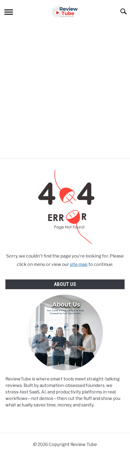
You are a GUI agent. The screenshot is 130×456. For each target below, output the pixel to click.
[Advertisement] (65, 90)
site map (78, 264)
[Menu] (8, 13)
